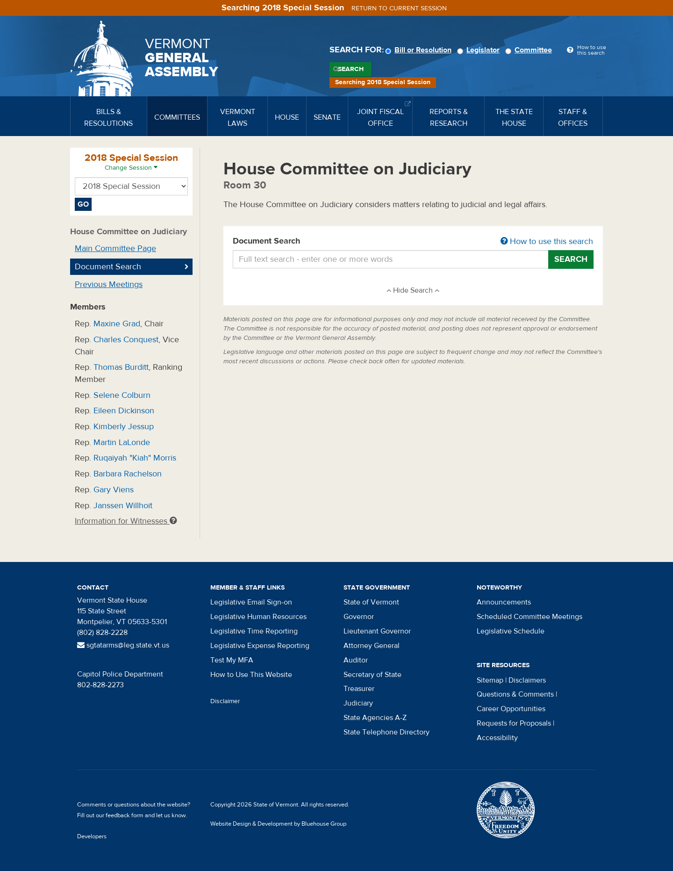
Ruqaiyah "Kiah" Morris (134, 458)
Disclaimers (527, 680)
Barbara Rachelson (127, 473)
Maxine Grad (116, 323)
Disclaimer (225, 701)
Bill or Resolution (419, 50)
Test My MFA (231, 660)
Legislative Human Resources (258, 616)
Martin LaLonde (121, 442)
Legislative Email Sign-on (251, 602)
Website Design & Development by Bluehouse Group (278, 824)
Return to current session (399, 8)
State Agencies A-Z (375, 717)
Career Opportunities (511, 708)
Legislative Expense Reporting (259, 645)
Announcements (504, 602)
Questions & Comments (515, 694)
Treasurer (359, 688)
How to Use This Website (251, 674)
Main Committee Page (115, 248)
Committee (530, 50)
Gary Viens (113, 489)
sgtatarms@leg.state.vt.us (123, 645)
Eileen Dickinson (123, 410)
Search (351, 69)
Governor (359, 616)
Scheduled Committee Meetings (529, 616)
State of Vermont (371, 602)
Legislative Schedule (510, 631)
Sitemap (490, 680)
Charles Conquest (125, 339)
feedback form (124, 815)
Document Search (413, 241)
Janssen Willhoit (122, 505)
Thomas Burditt (121, 367)
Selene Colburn (121, 395)
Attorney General (372, 645)
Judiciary (358, 703)
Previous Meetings (109, 284)
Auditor (356, 660)
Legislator (480, 50)
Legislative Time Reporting (254, 631)
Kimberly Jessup (123, 426)
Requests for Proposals (514, 723)
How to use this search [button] (547, 241)
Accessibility (497, 737)
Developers (92, 836)
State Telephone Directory (387, 732)
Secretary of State (372, 674)
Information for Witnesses (126, 521)
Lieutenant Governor (377, 631)
